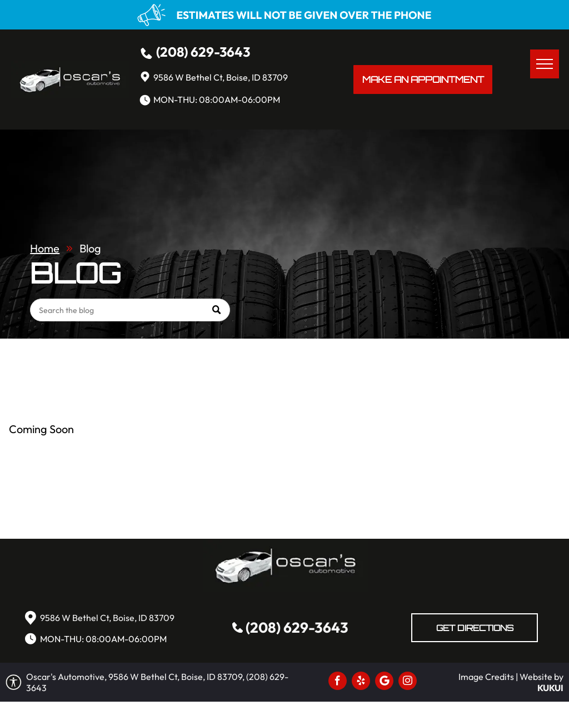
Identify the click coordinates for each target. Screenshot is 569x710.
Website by (541, 676)
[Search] (130, 310)
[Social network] (384, 682)
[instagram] (407, 682)
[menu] (544, 63)
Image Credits (486, 676)
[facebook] (337, 682)
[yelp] (361, 682)
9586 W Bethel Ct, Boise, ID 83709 (220, 77)
